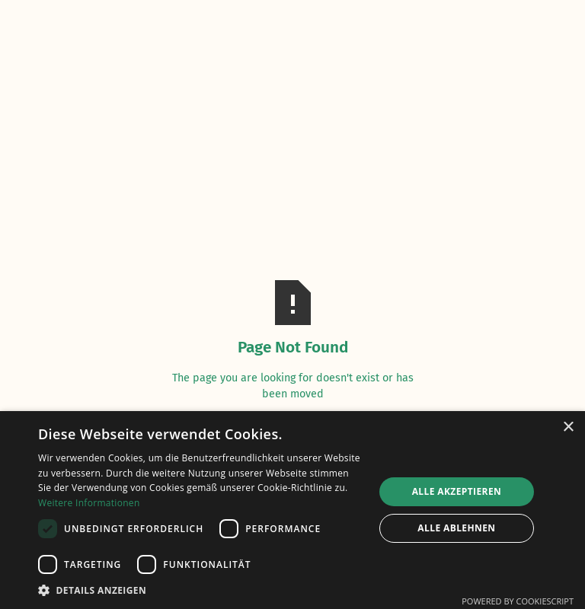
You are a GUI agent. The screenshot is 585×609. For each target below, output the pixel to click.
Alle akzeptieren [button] (457, 491)
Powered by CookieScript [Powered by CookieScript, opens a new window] (518, 601)
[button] (201, 590)
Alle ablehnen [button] (456, 527)
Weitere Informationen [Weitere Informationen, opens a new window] (89, 502)
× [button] (568, 427)
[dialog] (292, 510)
